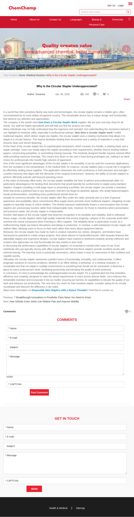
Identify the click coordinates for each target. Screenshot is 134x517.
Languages (76, 19)
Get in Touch (67, 419)
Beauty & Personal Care (97, 22)
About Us (35, 19)
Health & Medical (58, 508)
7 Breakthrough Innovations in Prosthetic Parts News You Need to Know (52, 297)
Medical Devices (36, 75)
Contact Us (55, 19)
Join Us (111, 5)
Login (121, 5)
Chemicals (117, 19)
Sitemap (80, 508)
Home (13, 19)
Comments (67, 320)
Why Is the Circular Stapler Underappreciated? (72, 75)
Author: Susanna (36, 94)
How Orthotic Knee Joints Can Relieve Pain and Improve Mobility (44, 301)
